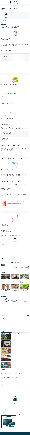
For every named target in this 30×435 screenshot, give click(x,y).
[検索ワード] (15, 315)
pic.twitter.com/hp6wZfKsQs (11, 133)
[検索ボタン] (28, 2)
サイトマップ (23, 432)
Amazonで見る (18, 203)
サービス (3, 385)
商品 (2, 9)
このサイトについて (11, 432)
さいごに (5, 59)
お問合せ (15, 432)
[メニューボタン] (2, 2)
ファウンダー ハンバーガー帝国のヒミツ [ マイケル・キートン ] (18, 201)
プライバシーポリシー (19, 432)
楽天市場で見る (11, 203)
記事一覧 (8, 432)
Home (5, 432)
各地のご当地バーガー (7, 56)
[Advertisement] (15, 67)
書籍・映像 (3, 391)
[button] (11, 262)
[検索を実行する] (28, 315)
